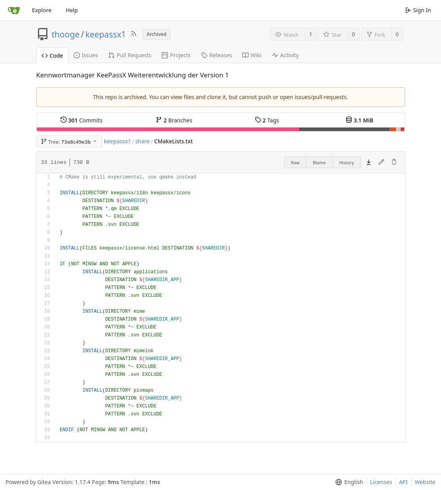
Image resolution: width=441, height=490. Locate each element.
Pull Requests (129, 55)
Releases (216, 55)
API (403, 482)
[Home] (14, 10)
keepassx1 (105, 34)
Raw (295, 162)
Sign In (418, 10)
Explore (41, 10)
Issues (86, 55)
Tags (267, 120)
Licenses (381, 482)
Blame (319, 162)
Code (52, 55)
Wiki (252, 55)
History (346, 162)
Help (72, 10)
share (142, 141)
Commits (81, 120)
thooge (66, 34)
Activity (285, 55)
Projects (176, 55)
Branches (174, 120)
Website (425, 482)
